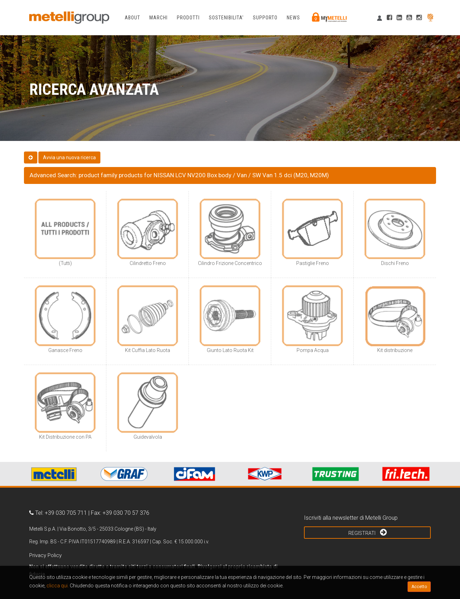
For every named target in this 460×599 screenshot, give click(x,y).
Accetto (419, 586)
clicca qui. (57, 585)
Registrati (367, 532)
